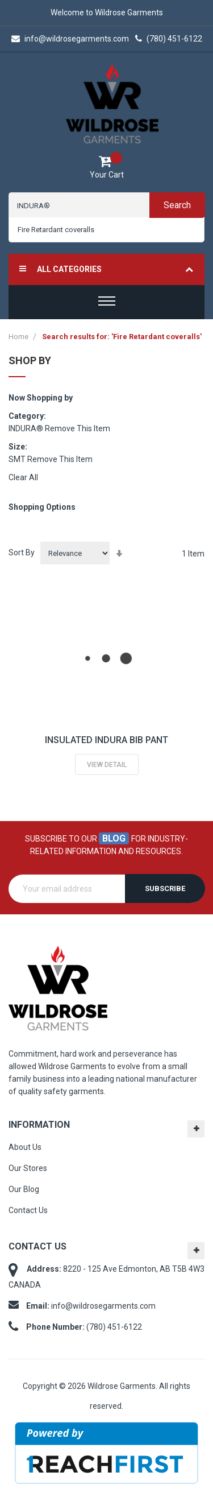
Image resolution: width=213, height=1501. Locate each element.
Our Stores (28, 1168)
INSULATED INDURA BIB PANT (106, 740)
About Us (25, 1147)
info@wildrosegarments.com (70, 38)
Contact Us (28, 1210)
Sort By (22, 552)
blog (114, 838)
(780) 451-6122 (168, 38)
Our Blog (24, 1189)
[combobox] (106, 229)
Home (19, 336)
